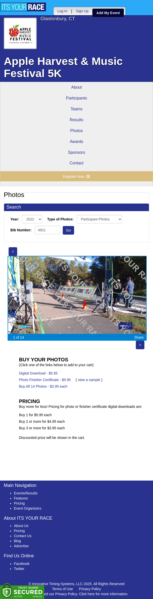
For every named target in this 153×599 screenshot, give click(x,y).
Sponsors (76, 152)
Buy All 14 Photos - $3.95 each (43, 386)
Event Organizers (27, 508)
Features (21, 498)
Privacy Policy (90, 589)
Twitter (19, 569)
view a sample (89, 380)
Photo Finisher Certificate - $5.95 (45, 380)
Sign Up (82, 11)
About (76, 87)
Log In (62, 11)
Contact (76, 163)
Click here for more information (103, 594)
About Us (21, 526)
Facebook (21, 564)
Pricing (19, 503)
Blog (17, 541)
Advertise (21, 546)
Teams (76, 109)
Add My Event (108, 13)
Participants (76, 98)
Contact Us (22, 536)
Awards (76, 141)
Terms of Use (62, 589)
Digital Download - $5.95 (38, 373)
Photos (76, 131)
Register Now (76, 176)
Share (139, 337)
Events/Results (25, 493)
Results (76, 120)
